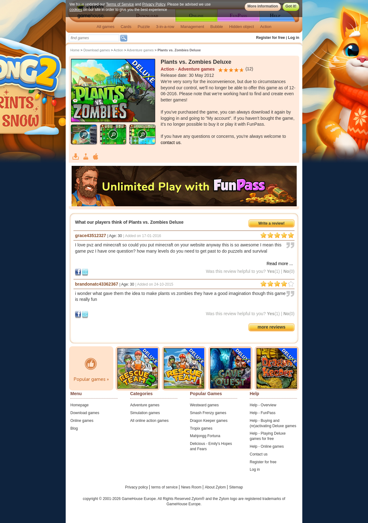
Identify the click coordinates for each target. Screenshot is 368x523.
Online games (81, 420)
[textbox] (94, 38)
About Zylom (216, 487)
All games (105, 26)
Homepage (79, 405)
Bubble (216, 26)
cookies (75, 9)
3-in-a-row (165, 26)
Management (192, 26)
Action (265, 26)
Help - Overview (263, 405)
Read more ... (280, 263)
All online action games (149, 420)
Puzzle (144, 26)
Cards (125, 26)
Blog (74, 428)
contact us (171, 142)
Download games (96, 50)
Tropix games (201, 428)
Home (74, 50)
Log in (293, 37)
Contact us (258, 454)
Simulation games (145, 413)
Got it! (290, 6)
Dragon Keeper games (209, 420)
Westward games (204, 405)
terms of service (165, 487)
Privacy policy (137, 487)
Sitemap (236, 487)
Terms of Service (120, 4)
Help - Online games (267, 446)
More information (263, 6)
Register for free (270, 37)
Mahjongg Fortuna (205, 436)
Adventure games (140, 50)
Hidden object (241, 26)
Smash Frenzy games (208, 413)
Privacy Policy (153, 4)
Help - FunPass (263, 413)
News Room (192, 487)
